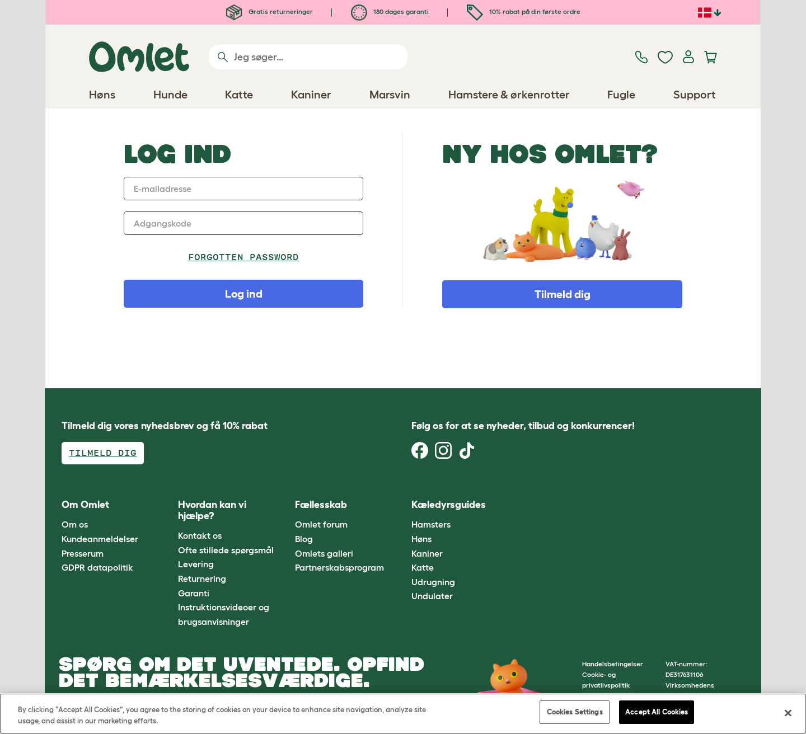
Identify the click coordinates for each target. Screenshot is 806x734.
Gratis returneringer (269, 11)
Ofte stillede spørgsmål (226, 550)
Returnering (202, 578)
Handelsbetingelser (612, 663)
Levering (196, 564)
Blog (304, 539)
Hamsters (431, 524)
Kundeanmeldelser (100, 539)
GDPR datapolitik (97, 567)
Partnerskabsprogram (339, 567)
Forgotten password (243, 257)
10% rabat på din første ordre (523, 11)
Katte (422, 567)
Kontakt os (200, 535)
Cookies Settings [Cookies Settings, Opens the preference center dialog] (575, 712)
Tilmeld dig (563, 294)
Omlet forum (321, 524)
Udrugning (433, 582)
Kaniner (427, 553)
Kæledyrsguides (448, 504)
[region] (403, 713)
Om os (75, 524)
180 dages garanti (390, 11)
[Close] (788, 712)
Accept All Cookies (656, 712)
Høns (421, 539)
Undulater (432, 596)
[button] (519, 504)
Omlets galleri (324, 553)
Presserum (83, 553)
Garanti (193, 593)
